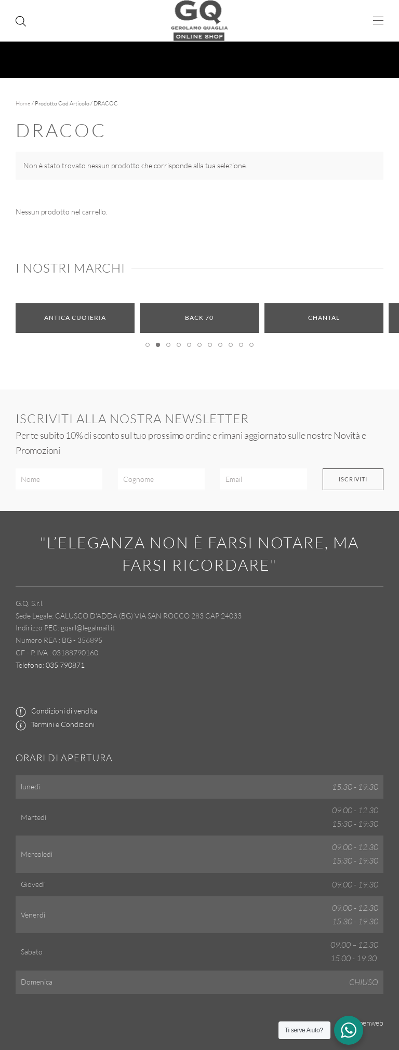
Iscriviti (353, 479)
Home (23, 103)
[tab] (147, 345)
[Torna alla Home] (199, 21)
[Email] (263, 479)
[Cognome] (161, 479)
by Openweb (363, 1022)
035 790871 (65, 665)
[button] (378, 21)
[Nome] (59, 479)
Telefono (29, 665)
